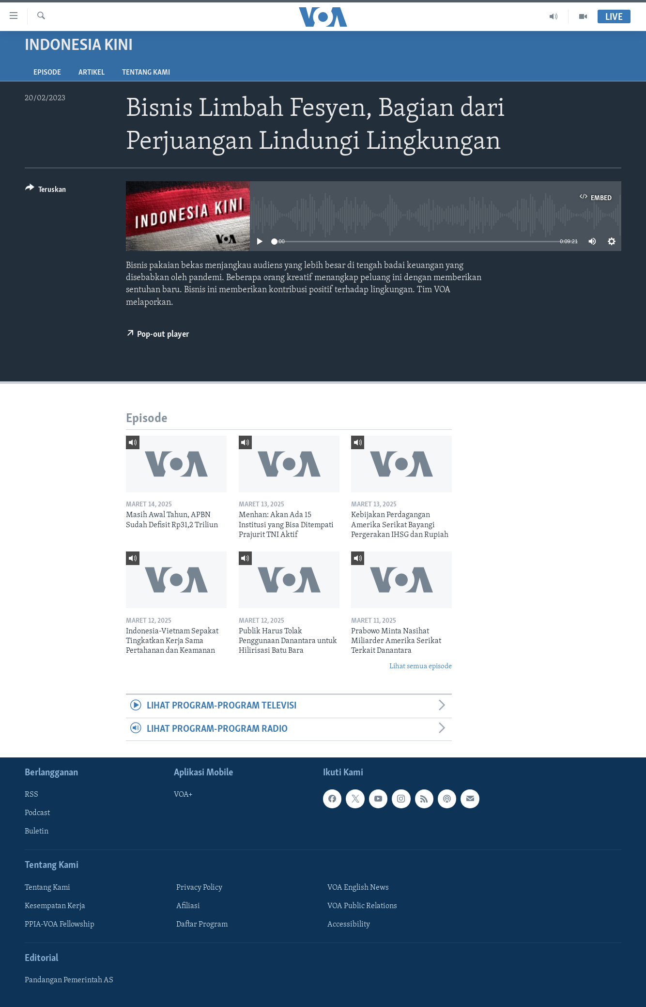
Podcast (37, 813)
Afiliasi (188, 906)
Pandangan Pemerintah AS (69, 980)
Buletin (36, 831)
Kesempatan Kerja (55, 906)
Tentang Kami (146, 73)
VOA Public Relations (362, 906)
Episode (47, 73)
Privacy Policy (199, 888)
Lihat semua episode (420, 666)
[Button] (45, 191)
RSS (31, 795)
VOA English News (358, 888)
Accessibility (348, 924)
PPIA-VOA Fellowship (59, 924)
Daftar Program (202, 924)
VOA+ (183, 795)
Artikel (91, 73)
